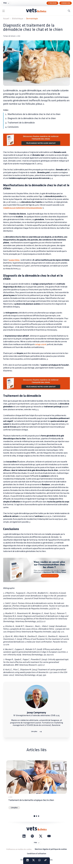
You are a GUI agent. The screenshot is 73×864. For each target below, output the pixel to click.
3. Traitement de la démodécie (20, 123)
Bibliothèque (17, 19)
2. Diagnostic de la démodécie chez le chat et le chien (30, 118)
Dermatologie (32, 19)
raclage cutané (40, 344)
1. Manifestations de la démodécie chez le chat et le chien (32, 114)
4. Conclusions (12, 127)
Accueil (6, 19)
